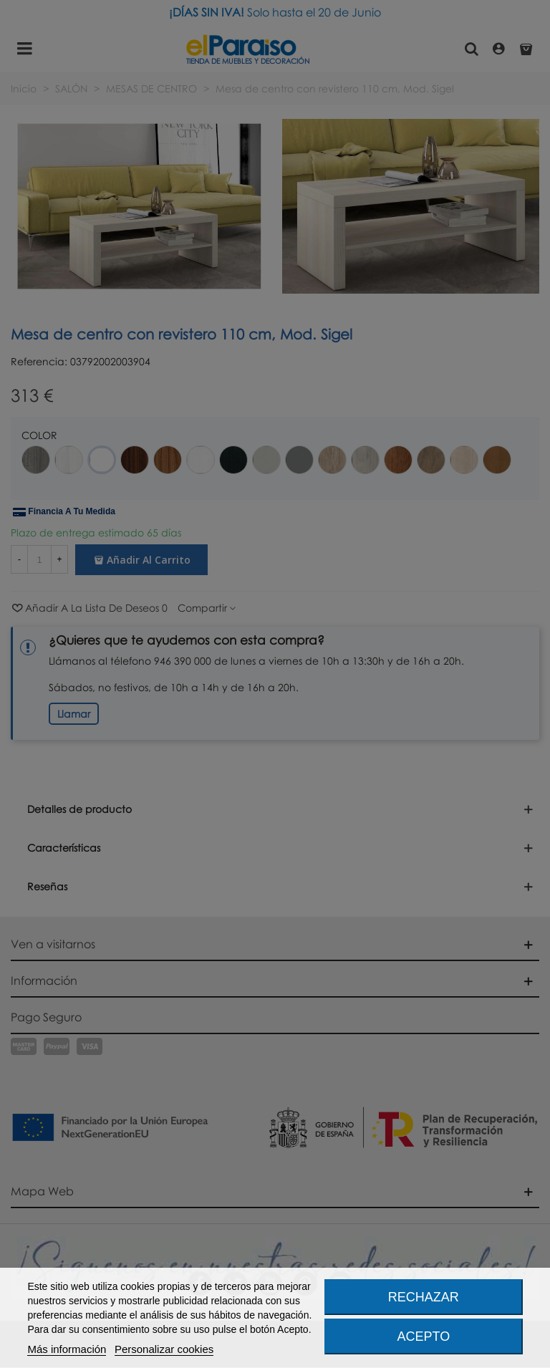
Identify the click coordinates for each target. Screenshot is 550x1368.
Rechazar (423, 1297)
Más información (66, 1349)
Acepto (423, 1336)
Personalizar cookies (164, 1349)
